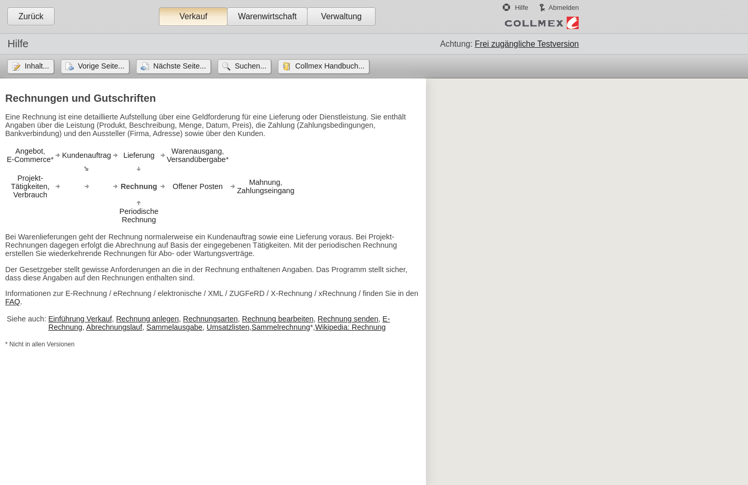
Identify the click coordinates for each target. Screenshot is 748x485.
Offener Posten (197, 186)
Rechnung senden (347, 319)
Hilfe (521, 7)
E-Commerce (29, 159)
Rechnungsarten (210, 319)
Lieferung (138, 155)
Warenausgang (196, 151)
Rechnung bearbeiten (278, 319)
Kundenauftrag (86, 155)
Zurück (30, 16)
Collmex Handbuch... (330, 66)
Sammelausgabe (174, 327)
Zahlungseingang (265, 190)
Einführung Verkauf (80, 319)
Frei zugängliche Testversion (527, 43)
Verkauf (193, 16)
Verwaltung (341, 16)
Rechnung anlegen (147, 319)
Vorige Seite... (101, 66)
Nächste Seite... (179, 66)
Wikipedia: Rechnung (350, 327)
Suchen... (250, 66)
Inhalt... (36, 66)
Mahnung (264, 182)
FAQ (12, 302)
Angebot (29, 151)
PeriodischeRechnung (138, 215)
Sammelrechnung (280, 327)
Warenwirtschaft (267, 16)
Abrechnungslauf (114, 327)
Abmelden (564, 7)
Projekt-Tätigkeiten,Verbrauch (30, 186)
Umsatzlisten (228, 327)
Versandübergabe (196, 159)
